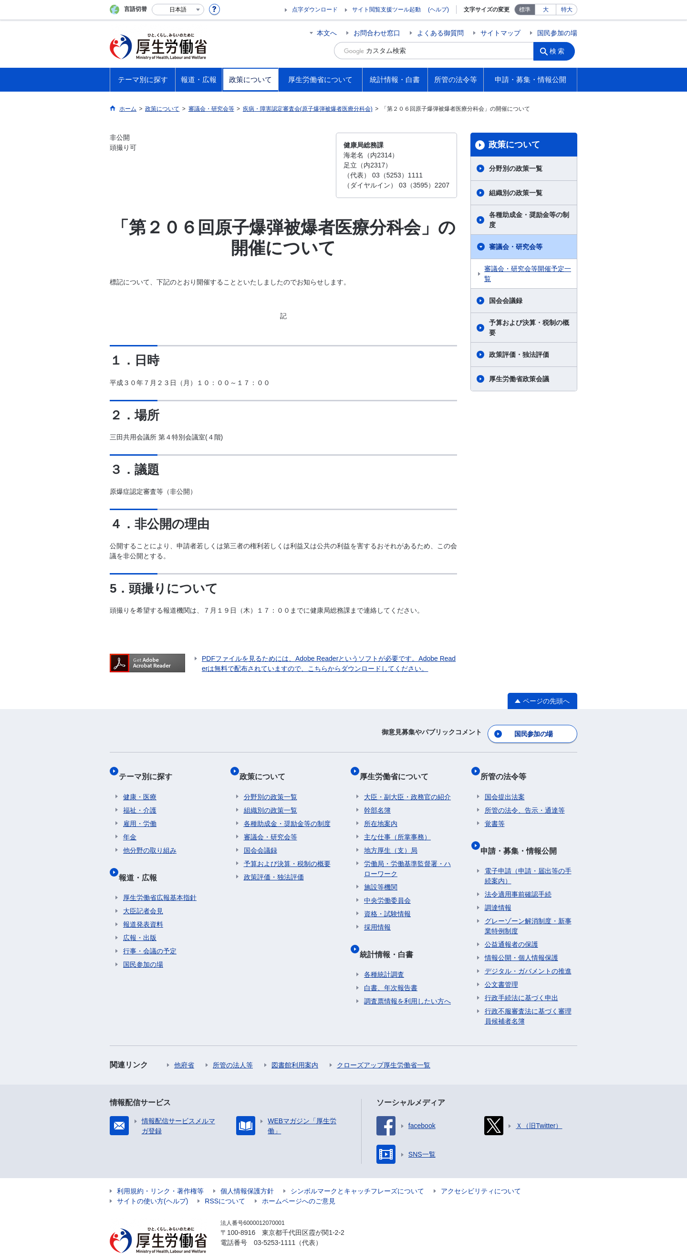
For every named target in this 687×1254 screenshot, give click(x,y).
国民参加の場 (557, 33)
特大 (566, 9)
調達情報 (498, 885)
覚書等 (495, 811)
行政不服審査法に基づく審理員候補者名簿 (528, 994)
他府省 (184, 1043)
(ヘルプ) (438, 9)
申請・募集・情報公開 (523, 833)
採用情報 (377, 914)
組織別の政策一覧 (515, 193)
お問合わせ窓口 (377, 33)
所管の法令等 (508, 768)
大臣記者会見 (143, 889)
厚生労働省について (398, 768)
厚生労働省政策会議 (519, 379)
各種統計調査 (384, 952)
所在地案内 (380, 811)
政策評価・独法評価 (519, 354)
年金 (129, 824)
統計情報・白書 (390, 936)
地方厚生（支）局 (390, 837)
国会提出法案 (505, 784)
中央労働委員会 (387, 887)
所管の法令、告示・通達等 (525, 797)
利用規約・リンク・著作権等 (160, 1169)
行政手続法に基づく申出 (521, 976)
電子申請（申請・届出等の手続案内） (528, 854)
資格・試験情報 (387, 901)
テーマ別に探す (150, 768)
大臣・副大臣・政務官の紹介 (407, 784)
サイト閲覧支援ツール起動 (386, 9)
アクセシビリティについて (481, 1169)
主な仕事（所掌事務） (397, 824)
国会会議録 (505, 300)
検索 (560, 50)
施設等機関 (380, 874)
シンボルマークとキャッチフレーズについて (357, 1169)
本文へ (327, 33)
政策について (514, 144)
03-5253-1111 (274, 1220)
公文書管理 (501, 962)
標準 (525, 9)
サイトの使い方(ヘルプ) (152, 1179)
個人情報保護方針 (247, 1169)
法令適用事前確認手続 (518, 872)
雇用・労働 (139, 811)
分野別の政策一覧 (515, 168)
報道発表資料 (143, 902)
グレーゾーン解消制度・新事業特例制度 (528, 904)
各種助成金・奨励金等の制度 (529, 220)
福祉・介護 (139, 797)
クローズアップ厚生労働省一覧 (383, 1043)
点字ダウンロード (315, 9)
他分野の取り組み (150, 837)
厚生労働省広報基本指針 (160, 875)
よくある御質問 (440, 33)
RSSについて (225, 1179)
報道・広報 (142, 860)
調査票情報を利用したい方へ (407, 979)
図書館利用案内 (294, 1043)
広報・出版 (139, 916)
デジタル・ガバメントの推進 (528, 949)
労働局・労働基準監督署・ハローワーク (407, 856)
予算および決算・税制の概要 (529, 327)
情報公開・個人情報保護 (521, 936)
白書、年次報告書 (390, 966)
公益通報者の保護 (511, 922)
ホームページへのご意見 (298, 1179)
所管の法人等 (233, 1043)
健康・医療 (139, 784)
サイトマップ (500, 33)
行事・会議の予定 (150, 929)
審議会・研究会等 (515, 247)
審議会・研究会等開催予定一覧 (527, 273)
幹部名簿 (377, 797)
